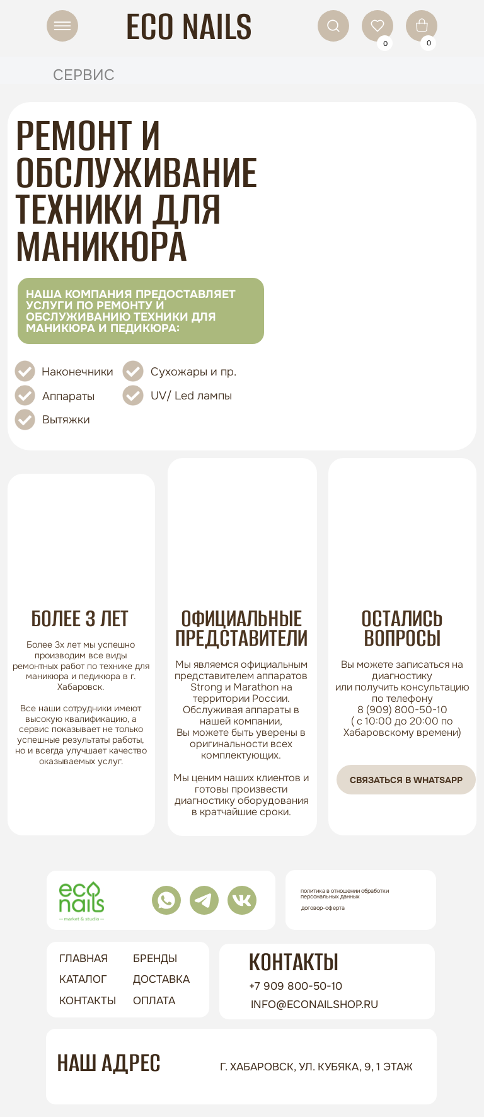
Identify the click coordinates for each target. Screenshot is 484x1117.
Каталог (83, 979)
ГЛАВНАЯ (83, 958)
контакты (87, 1000)
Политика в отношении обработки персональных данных (345, 893)
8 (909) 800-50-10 (402, 710)
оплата (154, 1000)
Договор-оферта (323, 908)
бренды (155, 958)
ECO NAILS (188, 26)
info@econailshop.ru (314, 1004)
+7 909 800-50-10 (295, 986)
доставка (161, 979)
